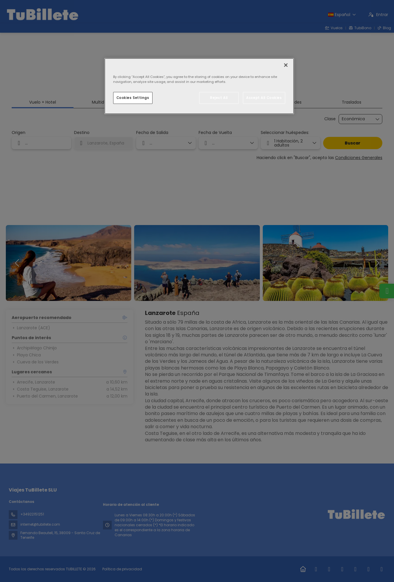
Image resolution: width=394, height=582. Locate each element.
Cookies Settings (132, 97)
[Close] (285, 65)
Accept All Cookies (264, 97)
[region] (199, 86)
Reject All (219, 97)
